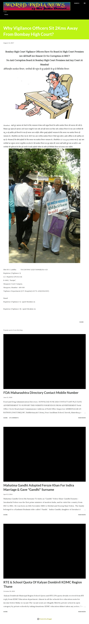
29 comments (14, 418)
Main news (82, 418)
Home (6, 14)
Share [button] (81, 322)
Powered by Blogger (44, 619)
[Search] (76, 3)
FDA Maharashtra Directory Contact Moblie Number (40, 393)
